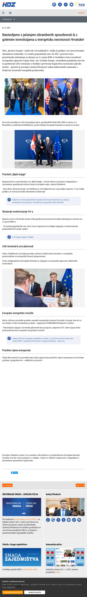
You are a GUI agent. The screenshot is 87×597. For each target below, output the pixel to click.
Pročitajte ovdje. (31, 569)
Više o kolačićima (8, 587)
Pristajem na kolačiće (12, 592)
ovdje (57, 572)
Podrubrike (7, 19)
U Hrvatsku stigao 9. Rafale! (23, 237)
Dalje (79, 485)
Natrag (8, 485)
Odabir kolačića (34, 592)
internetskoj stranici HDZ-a (25, 519)
